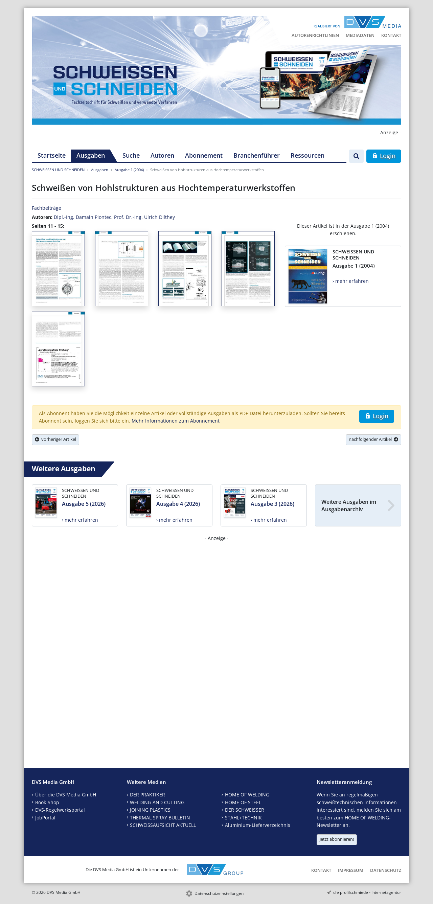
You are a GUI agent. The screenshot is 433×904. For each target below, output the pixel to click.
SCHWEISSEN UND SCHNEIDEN (58, 169)
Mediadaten (360, 35)
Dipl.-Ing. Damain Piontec (82, 217)
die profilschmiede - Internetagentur (367, 892)
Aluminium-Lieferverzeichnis (257, 825)
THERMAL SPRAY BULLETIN (160, 817)
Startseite (52, 155)
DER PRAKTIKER (147, 794)
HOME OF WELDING (247, 794)
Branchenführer (256, 155)
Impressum (350, 870)
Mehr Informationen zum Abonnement (176, 420)
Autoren (162, 155)
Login (383, 156)
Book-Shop (47, 802)
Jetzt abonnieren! (337, 839)
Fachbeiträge (46, 208)
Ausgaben (90, 155)
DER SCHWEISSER (244, 810)
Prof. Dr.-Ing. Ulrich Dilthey (144, 217)
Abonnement (204, 155)
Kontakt (391, 35)
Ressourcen (307, 155)
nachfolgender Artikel (373, 439)
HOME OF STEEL (243, 802)
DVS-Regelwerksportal (60, 810)
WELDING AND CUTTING (157, 802)
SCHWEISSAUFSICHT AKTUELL (163, 825)
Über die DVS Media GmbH (65, 794)
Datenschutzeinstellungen (219, 893)
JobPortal (45, 817)
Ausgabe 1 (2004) (129, 169)
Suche (131, 155)
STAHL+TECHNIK (243, 817)
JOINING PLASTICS (150, 810)
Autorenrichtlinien (315, 35)
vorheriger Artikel (55, 439)
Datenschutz (385, 870)
